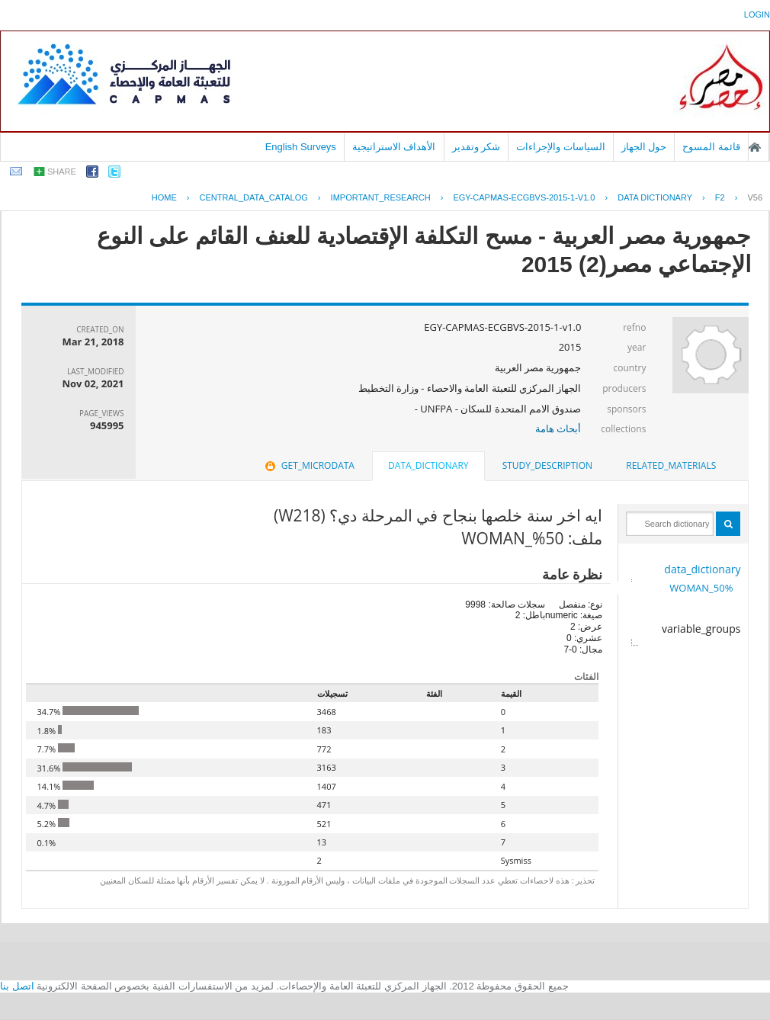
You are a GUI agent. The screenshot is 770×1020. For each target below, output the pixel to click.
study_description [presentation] (547, 465)
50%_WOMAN (701, 588)
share (61, 171)
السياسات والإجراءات (560, 146)
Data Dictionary (655, 197)
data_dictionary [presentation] (428, 465)
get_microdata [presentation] (308, 465)
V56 (754, 197)
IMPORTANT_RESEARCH (381, 197)
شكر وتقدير (476, 146)
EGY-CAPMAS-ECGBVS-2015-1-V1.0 (524, 197)
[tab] (671, 465)
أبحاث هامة (558, 428)
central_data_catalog (254, 197)
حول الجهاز (644, 146)
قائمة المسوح (711, 146)
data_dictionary (702, 569)
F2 (720, 197)
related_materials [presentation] (671, 465)
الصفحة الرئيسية (755, 147)
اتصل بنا (17, 986)
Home (164, 197)
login (757, 14)
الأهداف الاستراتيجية (394, 146)
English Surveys (300, 146)
